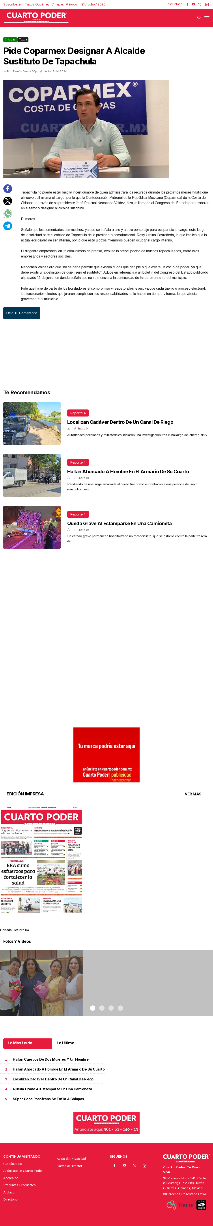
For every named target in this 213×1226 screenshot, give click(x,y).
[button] (106, 860)
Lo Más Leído (20, 1043)
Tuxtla (23, 39)
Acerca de (10, 1178)
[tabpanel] (106, 870)
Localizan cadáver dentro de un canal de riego (120, 422)
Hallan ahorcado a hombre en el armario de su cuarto (128, 471)
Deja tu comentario (21, 313)
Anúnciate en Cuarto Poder (23, 1171)
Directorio (10, 1199)
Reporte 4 (78, 413)
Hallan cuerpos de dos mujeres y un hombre (51, 1059)
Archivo (9, 1192)
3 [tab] (111, 924)
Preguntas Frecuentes (19, 1185)
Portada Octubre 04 (14, 930)
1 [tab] (92, 924)
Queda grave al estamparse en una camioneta (119, 523)
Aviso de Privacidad (71, 1158)
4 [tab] (120, 924)
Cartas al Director (69, 1166)
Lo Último (65, 1043)
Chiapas (10, 39)
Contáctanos (12, 1164)
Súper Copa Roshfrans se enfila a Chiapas (48, 1099)
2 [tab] (102, 924)
